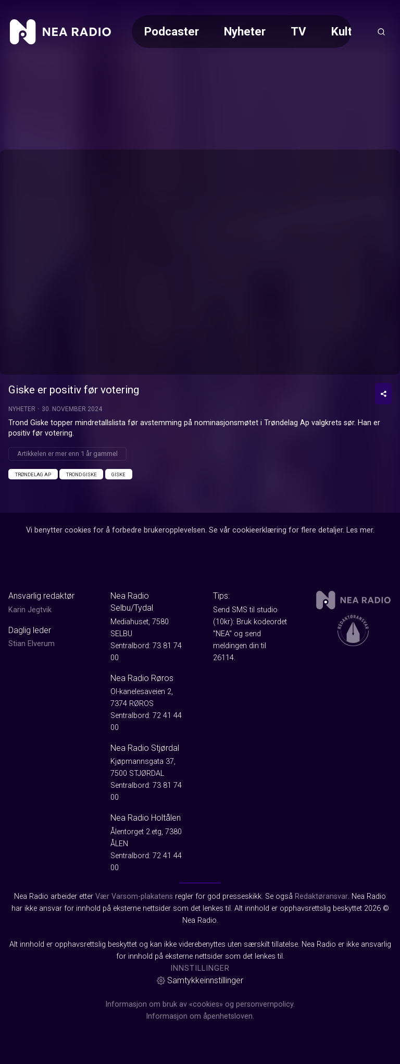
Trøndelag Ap (33, 474)
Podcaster (171, 31)
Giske (118, 474)
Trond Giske (81, 474)
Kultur (346, 31)
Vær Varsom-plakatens (134, 896)
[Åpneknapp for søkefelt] (381, 31)
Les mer (359, 530)
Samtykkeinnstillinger (200, 980)
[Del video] (383, 393)
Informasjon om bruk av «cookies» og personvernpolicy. (200, 1004)
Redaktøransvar (321, 896)
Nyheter (245, 31)
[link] (60, 31)
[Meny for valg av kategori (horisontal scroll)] (242, 31)
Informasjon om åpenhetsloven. (200, 1016)
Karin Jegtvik (30, 609)
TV (298, 31)
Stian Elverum (31, 643)
